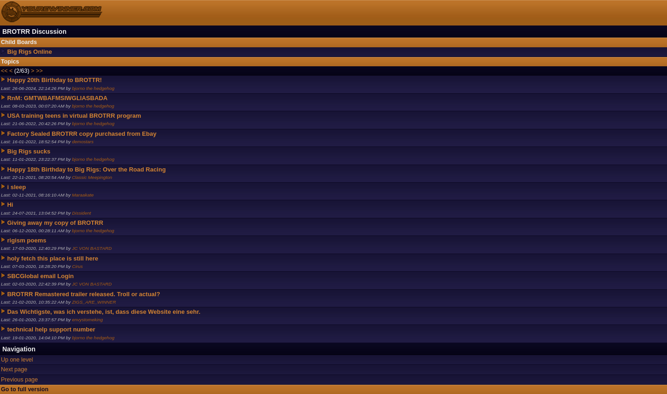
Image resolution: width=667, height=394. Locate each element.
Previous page (19, 379)
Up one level (17, 359)
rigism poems (26, 240)
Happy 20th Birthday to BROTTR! (54, 79)
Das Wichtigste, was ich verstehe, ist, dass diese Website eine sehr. (103, 311)
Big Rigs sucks (28, 151)
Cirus (77, 266)
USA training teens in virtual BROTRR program (74, 115)
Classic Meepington (92, 177)
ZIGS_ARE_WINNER (94, 302)
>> (39, 71)
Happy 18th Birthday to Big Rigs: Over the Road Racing (86, 169)
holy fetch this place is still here (52, 258)
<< (4, 71)
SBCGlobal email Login (40, 276)
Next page (14, 369)
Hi (10, 204)
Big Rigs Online (29, 51)
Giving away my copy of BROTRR (55, 222)
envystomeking (87, 319)
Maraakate (83, 194)
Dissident (81, 213)
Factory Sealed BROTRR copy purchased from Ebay (81, 133)
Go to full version (25, 389)
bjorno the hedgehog (93, 88)
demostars (83, 141)
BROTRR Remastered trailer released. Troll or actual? (83, 294)
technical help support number (51, 329)
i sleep (16, 187)
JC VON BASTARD (92, 248)
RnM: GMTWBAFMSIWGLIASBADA (57, 98)
